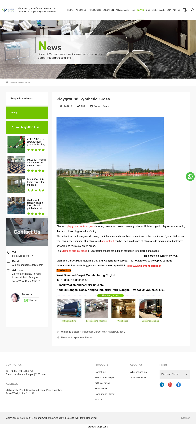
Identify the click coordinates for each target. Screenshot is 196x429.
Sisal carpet (99, 388)
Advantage (122, 10)
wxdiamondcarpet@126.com (27, 265)
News (140, 10)
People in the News (21, 98)
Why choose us (136, 372)
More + (96, 399)
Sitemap (185, 418)
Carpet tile (98, 372)
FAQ (133, 10)
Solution (108, 10)
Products (95, 10)
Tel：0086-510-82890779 (20, 371)
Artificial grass (100, 383)
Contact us (174, 10)
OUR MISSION (136, 377)
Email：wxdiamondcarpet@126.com (25, 374)
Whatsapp (31, 300)
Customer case (155, 10)
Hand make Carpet (103, 394)
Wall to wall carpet (102, 377)
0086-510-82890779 (23, 256)
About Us (81, 10)
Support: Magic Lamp (98, 426)
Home (70, 10)
